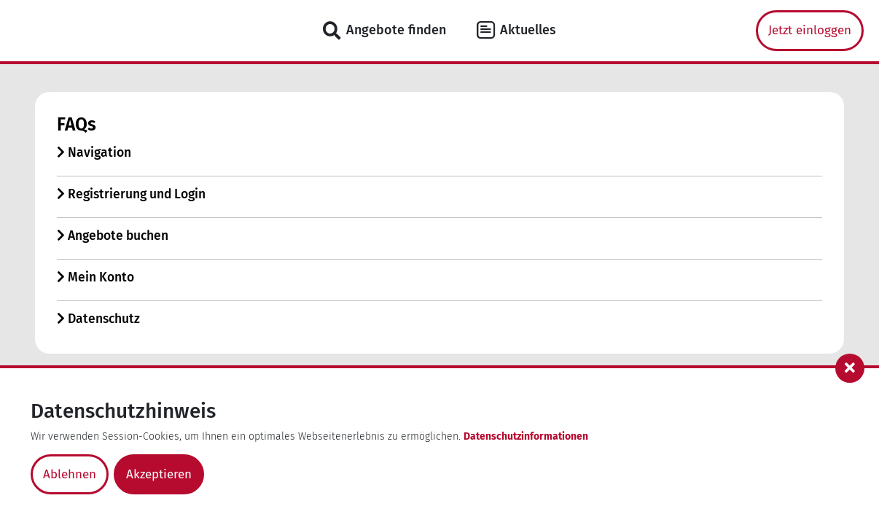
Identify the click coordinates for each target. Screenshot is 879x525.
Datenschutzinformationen (526, 436)
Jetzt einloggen (809, 30)
